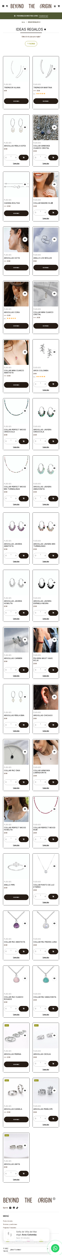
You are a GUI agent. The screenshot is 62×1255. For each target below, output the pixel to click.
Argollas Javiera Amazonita (43, 487)
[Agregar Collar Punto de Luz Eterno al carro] (52, 893)
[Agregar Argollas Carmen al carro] (22, 667)
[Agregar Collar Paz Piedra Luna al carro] (52, 949)
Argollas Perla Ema (14, 714)
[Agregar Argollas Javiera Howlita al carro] (22, 610)
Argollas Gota (12, 257)
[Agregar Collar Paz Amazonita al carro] (52, 1005)
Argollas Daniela (13, 1108)
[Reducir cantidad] (7, 155)
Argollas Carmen (13, 657)
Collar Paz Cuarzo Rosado (14, 997)
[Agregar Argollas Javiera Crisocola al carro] (52, 438)
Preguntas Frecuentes (9, 1227)
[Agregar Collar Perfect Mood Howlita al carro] (22, 836)
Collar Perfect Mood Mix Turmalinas (15, 487)
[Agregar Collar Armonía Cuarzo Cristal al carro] (52, 154)
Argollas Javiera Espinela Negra (43, 601)
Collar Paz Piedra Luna (45, 941)
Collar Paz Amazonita (45, 996)
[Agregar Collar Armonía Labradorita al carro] (52, 779)
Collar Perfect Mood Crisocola (15, 430)
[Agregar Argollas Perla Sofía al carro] (22, 154)
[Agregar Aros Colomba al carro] (52, 381)
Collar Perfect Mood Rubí (45, 828)
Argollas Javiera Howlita (13, 601)
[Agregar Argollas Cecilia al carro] (52, 1061)
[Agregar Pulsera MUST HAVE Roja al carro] (52, 667)
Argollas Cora (12, 311)
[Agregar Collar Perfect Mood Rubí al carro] (52, 836)
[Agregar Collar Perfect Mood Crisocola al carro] (22, 438)
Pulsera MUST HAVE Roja (43, 658)
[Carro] (59, 6)
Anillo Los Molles (43, 257)
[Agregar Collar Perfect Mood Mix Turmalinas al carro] (22, 495)
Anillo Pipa (10, 884)
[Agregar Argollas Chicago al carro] (52, 722)
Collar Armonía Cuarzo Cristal (42, 146)
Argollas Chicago (43, 714)
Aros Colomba (42, 370)
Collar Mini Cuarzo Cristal (44, 312)
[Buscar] (7, 6)
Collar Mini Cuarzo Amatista (14, 371)
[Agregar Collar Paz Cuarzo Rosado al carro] (22, 1005)
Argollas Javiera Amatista (13, 544)
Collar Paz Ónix (12, 770)
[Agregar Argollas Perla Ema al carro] (22, 722)
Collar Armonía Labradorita (42, 770)
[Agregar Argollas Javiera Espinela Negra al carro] (52, 610)
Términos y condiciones (10, 1224)
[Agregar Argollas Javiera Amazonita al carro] (52, 495)
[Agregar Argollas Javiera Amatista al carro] (22, 553)
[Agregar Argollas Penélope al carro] (52, 1116)
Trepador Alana (12, 88)
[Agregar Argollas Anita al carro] (22, 1171)
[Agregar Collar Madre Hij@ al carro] (52, 210)
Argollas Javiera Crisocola (43, 430)
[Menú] (3, 6)
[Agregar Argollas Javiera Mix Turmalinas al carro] (52, 553)
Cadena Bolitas (12, 202)
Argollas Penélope (43, 1108)
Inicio (23, 22)
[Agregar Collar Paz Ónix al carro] (22, 779)
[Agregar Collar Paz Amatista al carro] (22, 949)
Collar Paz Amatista (14, 941)
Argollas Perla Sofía (15, 145)
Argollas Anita (12, 1163)
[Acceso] (55, 6)
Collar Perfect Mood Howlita (15, 828)
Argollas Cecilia (43, 1053)
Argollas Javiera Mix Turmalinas (45, 544)
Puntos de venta (7, 1221)
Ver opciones (16, 101)
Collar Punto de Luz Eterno (44, 885)
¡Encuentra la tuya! (43, 16)
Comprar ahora (16, 159)
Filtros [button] (31, 44)
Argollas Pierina (13, 1053)
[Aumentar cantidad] (16, 155)
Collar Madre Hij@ (44, 202)
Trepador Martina (42, 88)
